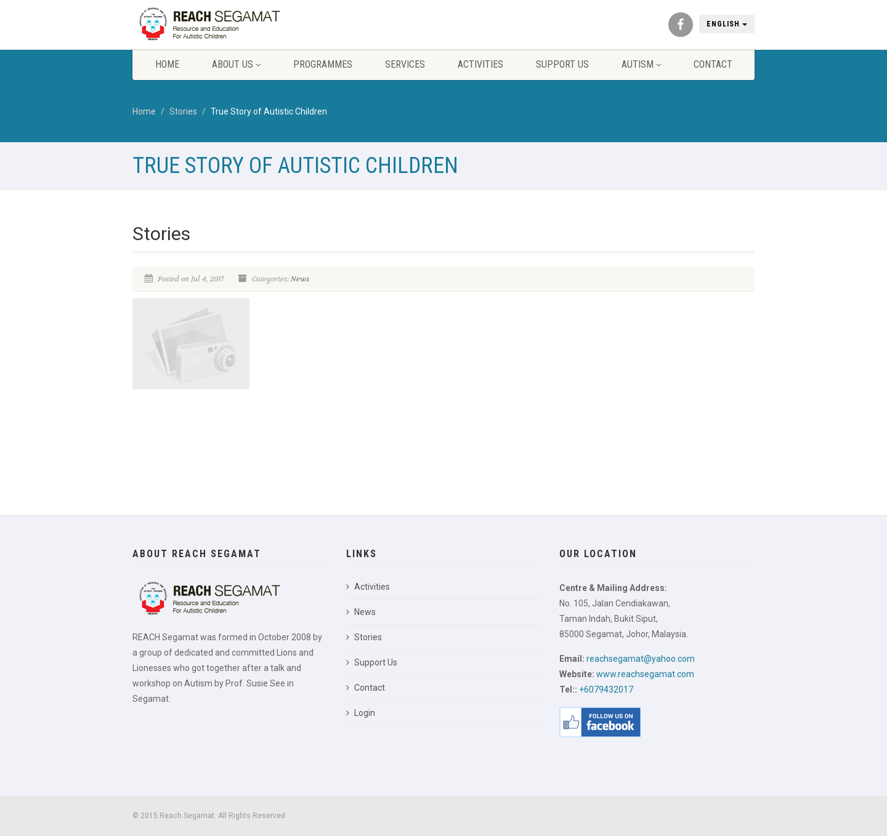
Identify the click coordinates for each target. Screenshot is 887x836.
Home (167, 64)
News (300, 279)
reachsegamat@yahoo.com (640, 659)
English (727, 24)
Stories (183, 111)
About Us (236, 64)
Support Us (562, 64)
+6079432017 (606, 689)
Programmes (322, 64)
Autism (641, 64)
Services (405, 64)
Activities (480, 64)
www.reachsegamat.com (645, 674)
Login (360, 713)
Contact (713, 64)
